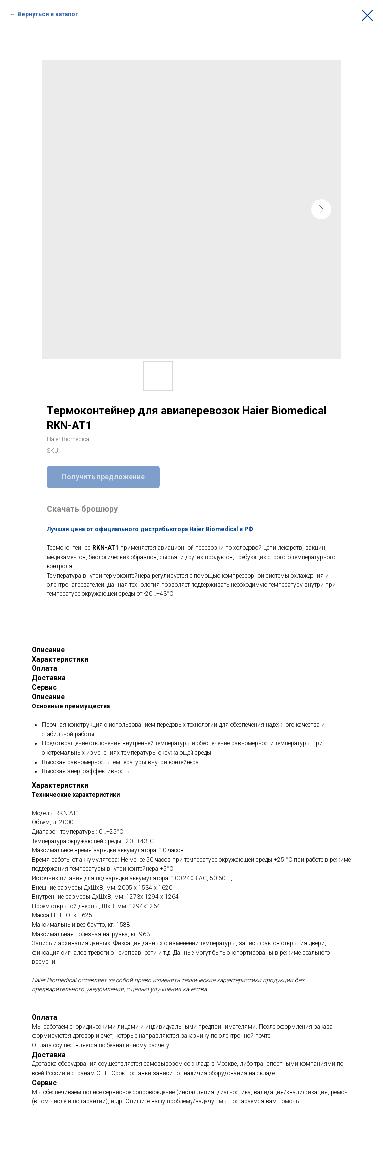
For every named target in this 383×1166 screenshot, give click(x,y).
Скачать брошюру (82, 509)
